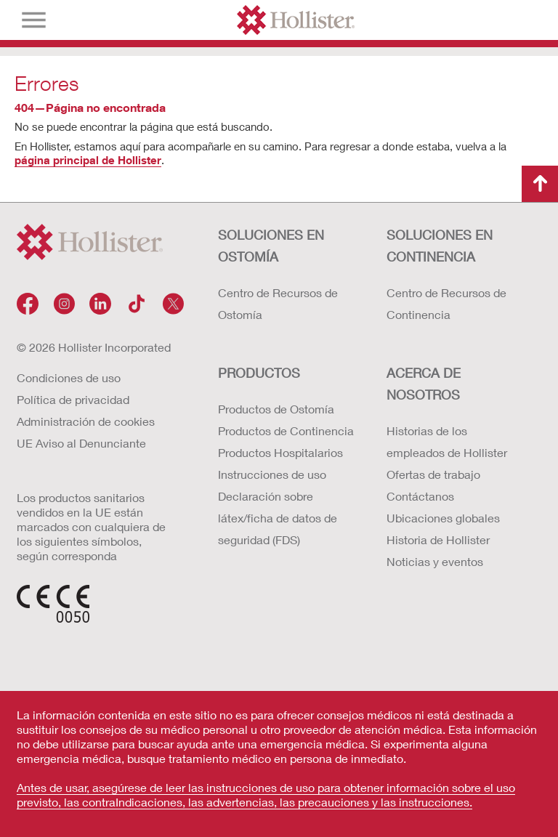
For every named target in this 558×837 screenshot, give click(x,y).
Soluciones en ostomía (271, 245)
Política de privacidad (73, 399)
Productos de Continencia (286, 430)
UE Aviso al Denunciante (81, 443)
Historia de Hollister (438, 539)
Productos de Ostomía (276, 409)
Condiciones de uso (69, 377)
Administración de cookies (86, 421)
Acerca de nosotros (424, 384)
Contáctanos (420, 496)
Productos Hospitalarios (280, 452)
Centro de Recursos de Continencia (446, 303)
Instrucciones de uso (272, 474)
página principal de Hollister (88, 159)
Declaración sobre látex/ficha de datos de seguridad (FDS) (277, 517)
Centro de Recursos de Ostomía (278, 303)
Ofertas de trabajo (433, 474)
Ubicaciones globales (443, 518)
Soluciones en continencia (440, 245)
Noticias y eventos (435, 561)
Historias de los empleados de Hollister (447, 441)
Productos (259, 373)
